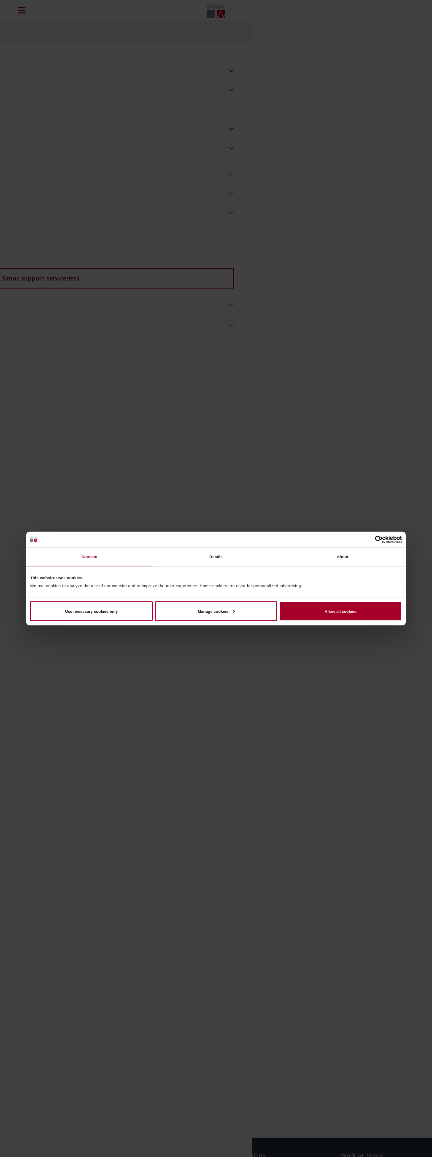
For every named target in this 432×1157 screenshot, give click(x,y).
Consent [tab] (89, 557)
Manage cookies (216, 611)
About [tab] (342, 557)
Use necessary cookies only (91, 611)
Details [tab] (215, 557)
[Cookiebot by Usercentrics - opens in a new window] (365, 539)
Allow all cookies (340, 611)
